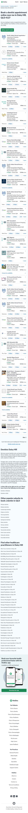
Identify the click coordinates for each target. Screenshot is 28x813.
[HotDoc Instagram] (16, 796)
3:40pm (17, 353)
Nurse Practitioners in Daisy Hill (8, 610)
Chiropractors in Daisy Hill (7, 579)
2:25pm (15, 216)
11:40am (10, 46)
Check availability (14, 409)
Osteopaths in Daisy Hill (6, 617)
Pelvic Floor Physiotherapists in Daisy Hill (10, 622)
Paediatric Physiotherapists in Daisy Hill (10, 620)
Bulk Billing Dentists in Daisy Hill (8, 553)
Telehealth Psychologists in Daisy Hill (9, 564)
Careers (14, 779)
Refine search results (7, 30)
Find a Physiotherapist (14, 714)
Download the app (14, 690)
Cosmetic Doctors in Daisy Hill (8, 584)
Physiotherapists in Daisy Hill (7, 625)
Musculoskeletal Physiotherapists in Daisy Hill (11, 607)
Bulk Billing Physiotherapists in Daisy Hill (10, 559)
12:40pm (8, 216)
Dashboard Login (14, 764)
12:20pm (10, 175)
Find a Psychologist (14, 723)
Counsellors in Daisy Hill (6, 587)
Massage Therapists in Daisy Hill (8, 604)
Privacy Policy (14, 787)
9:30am (17, 367)
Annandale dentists (5, 537)
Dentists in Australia (5, 6)
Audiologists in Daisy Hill (6, 574)
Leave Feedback (14, 744)
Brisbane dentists (5, 507)
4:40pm (15, 204)
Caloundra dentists (5, 535)
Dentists (14, 758)
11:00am (11, 108)
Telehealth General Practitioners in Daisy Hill (11, 561)
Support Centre (14, 767)
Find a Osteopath (14, 729)
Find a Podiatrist (14, 717)
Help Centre (14, 741)
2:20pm (10, 146)
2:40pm (8, 204)
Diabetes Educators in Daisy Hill (8, 594)
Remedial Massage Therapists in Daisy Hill (10, 638)
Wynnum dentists (5, 517)
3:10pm (17, 146)
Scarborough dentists (6, 509)
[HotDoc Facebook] (11, 796)
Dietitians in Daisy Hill (6, 597)
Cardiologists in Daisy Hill (6, 576)
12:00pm (18, 247)
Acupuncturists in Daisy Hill (7, 571)
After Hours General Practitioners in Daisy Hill (11, 551)
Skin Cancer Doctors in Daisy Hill (8, 640)
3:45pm (10, 285)
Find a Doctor (14, 708)
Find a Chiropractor (14, 720)
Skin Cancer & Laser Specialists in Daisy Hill (11, 643)
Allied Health (14, 755)
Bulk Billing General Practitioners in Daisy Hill (11, 556)
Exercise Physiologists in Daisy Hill (8, 599)
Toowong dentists (5, 514)
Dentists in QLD (13, 6)
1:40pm (17, 175)
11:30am (17, 96)
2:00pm (11, 72)
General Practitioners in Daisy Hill (8, 602)
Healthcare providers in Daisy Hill (8, 650)
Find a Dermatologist (14, 732)
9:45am (17, 84)
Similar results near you (14, 444)
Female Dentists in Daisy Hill (7, 566)
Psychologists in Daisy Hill (7, 632)
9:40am (10, 96)
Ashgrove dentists (5, 512)
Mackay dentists (4, 504)
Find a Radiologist (14, 735)
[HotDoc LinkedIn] (14, 796)
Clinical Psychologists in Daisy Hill (8, 581)
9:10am (10, 160)
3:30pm (10, 353)
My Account (14, 738)
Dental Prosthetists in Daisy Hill (8, 592)
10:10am (10, 298)
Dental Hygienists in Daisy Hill (8, 589)
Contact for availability (14, 58)
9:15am (10, 84)
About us (14, 776)
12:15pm (10, 338)
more (24, 46)
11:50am (17, 46)
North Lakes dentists (5, 532)
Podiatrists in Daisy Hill (6, 627)
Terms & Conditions (14, 784)
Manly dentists (4, 522)
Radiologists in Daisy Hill (6, 635)
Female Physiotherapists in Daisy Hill (9, 569)
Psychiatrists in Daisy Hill (6, 630)
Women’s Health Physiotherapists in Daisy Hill (11, 648)
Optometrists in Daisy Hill (7, 615)
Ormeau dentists (4, 524)
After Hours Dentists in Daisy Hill (8, 548)
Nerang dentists (4, 527)
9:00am (10, 136)
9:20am (17, 160)
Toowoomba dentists (5, 530)
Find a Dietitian (14, 726)
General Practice (14, 752)
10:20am (17, 298)
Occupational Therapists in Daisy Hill (9, 612)
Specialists (14, 761)
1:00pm (10, 260)
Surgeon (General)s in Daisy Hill (8, 645)
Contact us (14, 782)
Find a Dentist (14, 711)
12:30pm (17, 338)
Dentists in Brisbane (5, 490)
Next (24, 437)
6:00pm (10, 123)
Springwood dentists (5, 519)
